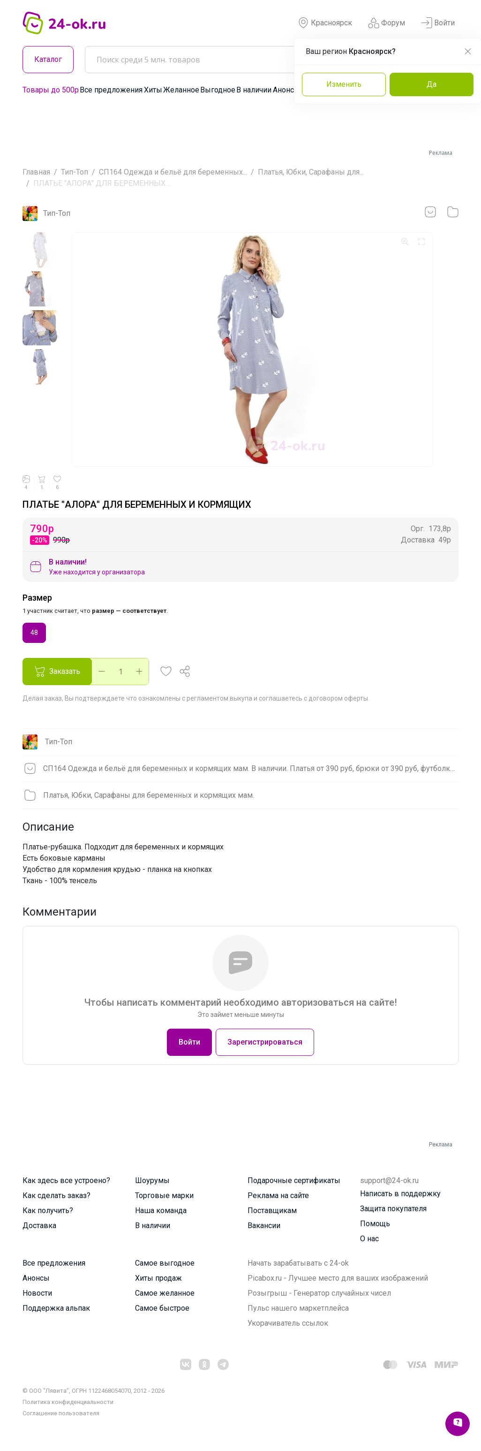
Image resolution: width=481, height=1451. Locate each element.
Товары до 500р (51, 89)
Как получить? (48, 1210)
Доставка (39, 1225)
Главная (36, 172)
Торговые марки (164, 1195)
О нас (369, 1238)
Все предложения (111, 89)
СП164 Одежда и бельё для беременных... (173, 172)
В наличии (253, 89)
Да (431, 84)
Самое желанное (165, 1293)
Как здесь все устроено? (66, 1180)
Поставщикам (272, 1210)
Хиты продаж (158, 1278)
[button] (166, 671)
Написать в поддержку (400, 1193)
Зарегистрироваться (264, 1042)
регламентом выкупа (219, 698)
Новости (37, 1293)
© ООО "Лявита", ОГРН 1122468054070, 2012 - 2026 (94, 1390)
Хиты (153, 89)
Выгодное (217, 89)
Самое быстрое (162, 1308)
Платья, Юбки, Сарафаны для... (311, 172)
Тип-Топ (74, 172)
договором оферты (338, 698)
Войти (438, 23)
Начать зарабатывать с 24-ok (298, 1263)
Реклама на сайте (278, 1195)
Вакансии (264, 1225)
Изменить (343, 84)
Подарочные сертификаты (294, 1180)
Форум (386, 23)
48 (34, 632)
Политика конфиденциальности (68, 1401)
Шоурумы (152, 1180)
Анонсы (286, 89)
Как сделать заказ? (56, 1195)
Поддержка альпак (56, 1308)
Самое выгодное (165, 1263)
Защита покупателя (393, 1208)
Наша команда (161, 1210)
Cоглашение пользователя (61, 1413)
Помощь (375, 1223)
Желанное (181, 89)
